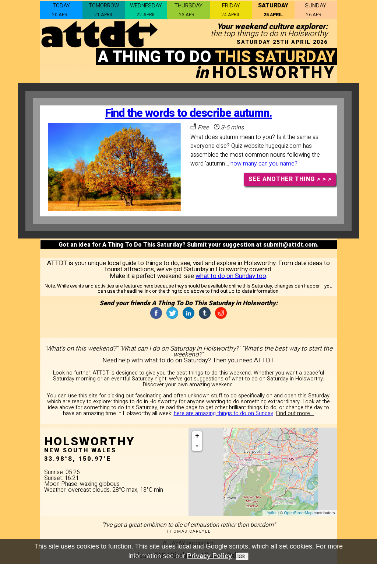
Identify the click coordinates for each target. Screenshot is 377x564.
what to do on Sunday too (230, 276)
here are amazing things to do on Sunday (223, 413)
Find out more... (295, 413)
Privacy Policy (209, 556)
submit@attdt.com (290, 244)
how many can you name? (263, 163)
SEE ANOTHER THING (290, 179)
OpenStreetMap (298, 513)
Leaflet (270, 513)
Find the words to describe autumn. (188, 113)
